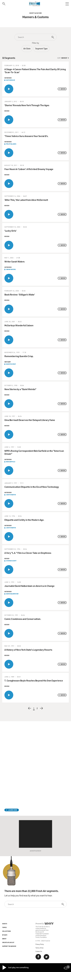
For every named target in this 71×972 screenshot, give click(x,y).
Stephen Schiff (11, 561)
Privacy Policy (40, 944)
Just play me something (15, 967)
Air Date (26, 48)
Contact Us (39, 951)
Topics (4, 927)
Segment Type (41, 48)
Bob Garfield (10, 462)
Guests (4, 924)
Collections (6, 931)
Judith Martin (11, 495)
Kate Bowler (10, 80)
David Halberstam (12, 594)
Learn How (12, 810)
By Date (4, 935)
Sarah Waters (11, 269)
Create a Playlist (8, 942)
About (4, 939)
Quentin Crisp (11, 364)
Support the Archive (9, 946)
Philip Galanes (11, 144)
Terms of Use (39, 948)
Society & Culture (35, 13)
